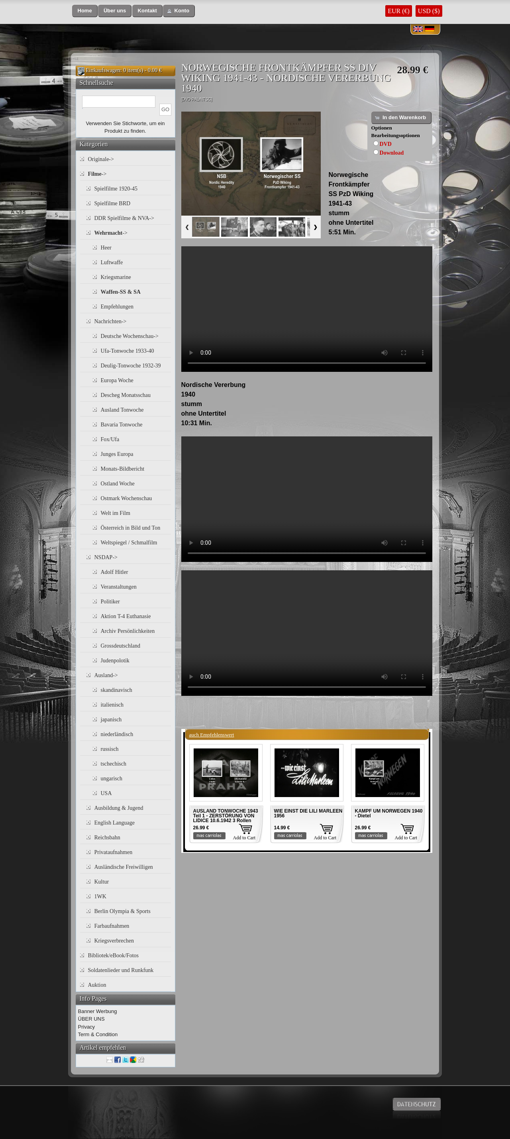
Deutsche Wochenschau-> (130, 336)
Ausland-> (106, 675)
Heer (106, 248)
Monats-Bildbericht (123, 469)
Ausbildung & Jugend (118, 808)
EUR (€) (399, 11)
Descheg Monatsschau (126, 395)
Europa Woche (117, 380)
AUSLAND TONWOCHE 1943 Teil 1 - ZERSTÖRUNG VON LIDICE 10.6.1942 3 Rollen (225, 815)
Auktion (97, 985)
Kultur (101, 882)
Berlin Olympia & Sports (122, 911)
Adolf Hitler (114, 572)
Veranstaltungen (119, 587)
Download (392, 153)
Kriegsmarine (116, 277)
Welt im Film (115, 513)
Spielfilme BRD (112, 203)
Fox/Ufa (110, 439)
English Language (114, 823)
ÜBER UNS (91, 1019)
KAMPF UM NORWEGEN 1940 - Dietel (389, 813)
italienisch (112, 705)
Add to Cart (244, 838)
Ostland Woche (118, 484)
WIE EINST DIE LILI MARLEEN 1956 (308, 813)
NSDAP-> (106, 557)
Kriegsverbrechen (114, 941)
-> (97, 174)
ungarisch (111, 779)
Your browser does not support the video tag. (306, 309)
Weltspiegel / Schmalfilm (129, 543)
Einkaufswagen (103, 70)
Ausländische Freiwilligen (123, 867)
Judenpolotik (115, 661)
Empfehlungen (117, 307)
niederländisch (117, 734)
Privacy (86, 1027)
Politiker (110, 602)
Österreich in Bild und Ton (131, 528)
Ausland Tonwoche (122, 410)
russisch (110, 749)
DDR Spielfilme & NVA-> (124, 218)
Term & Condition (98, 1034)
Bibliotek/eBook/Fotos (113, 955)
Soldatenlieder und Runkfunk (121, 970)
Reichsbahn (107, 838)
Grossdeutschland (121, 646)
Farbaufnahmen (111, 926)
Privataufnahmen (113, 852)
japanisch (111, 720)
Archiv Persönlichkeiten (128, 631)
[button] (85, 11)
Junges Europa (117, 454)
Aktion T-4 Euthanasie (126, 616)
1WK (100, 896)
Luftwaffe (112, 262)
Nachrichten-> (110, 321)
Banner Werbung (97, 1011)
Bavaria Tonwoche (122, 425)
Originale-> (101, 159)
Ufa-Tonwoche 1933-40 (127, 351)
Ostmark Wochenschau (126, 498)
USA (106, 793)
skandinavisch (116, 690)
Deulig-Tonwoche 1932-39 (131, 366)
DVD (386, 144)
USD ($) (429, 11)
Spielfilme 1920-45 (116, 189)
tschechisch (114, 764)
